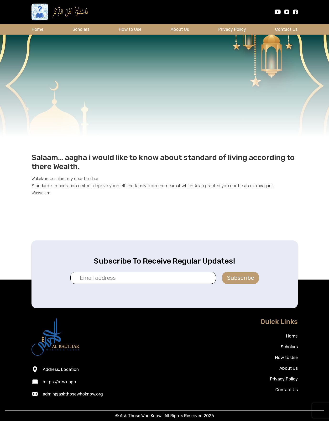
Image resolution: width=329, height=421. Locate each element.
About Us (180, 29)
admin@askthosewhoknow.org (73, 394)
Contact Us (286, 29)
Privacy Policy (232, 29)
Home (37, 29)
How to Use (130, 29)
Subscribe (240, 278)
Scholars (81, 29)
